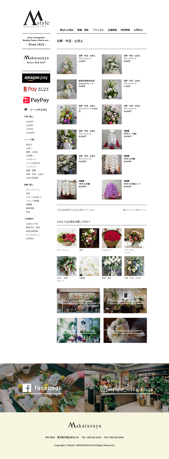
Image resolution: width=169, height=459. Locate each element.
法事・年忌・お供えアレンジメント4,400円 (87, 58)
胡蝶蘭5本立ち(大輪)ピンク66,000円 (132, 184)
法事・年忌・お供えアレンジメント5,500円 (132, 58)
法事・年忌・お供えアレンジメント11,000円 (88, 108)
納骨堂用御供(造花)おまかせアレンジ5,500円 (87, 83)
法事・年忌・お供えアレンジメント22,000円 (87, 133)
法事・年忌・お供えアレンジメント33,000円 (87, 159)
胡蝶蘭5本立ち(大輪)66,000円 (84, 184)
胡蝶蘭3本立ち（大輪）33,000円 (131, 133)
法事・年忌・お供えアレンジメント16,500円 (132, 108)
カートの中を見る (34, 110)
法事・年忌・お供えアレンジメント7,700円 (132, 83)
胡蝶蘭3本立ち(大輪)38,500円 (129, 159)
